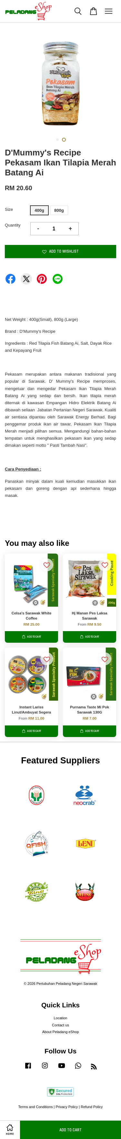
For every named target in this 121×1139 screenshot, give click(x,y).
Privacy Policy (66, 1107)
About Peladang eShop (60, 1032)
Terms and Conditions (35, 1107)
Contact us (60, 1025)
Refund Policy (92, 1107)
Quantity (12, 225)
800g (59, 210)
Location (60, 1018)
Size (9, 209)
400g (39, 210)
